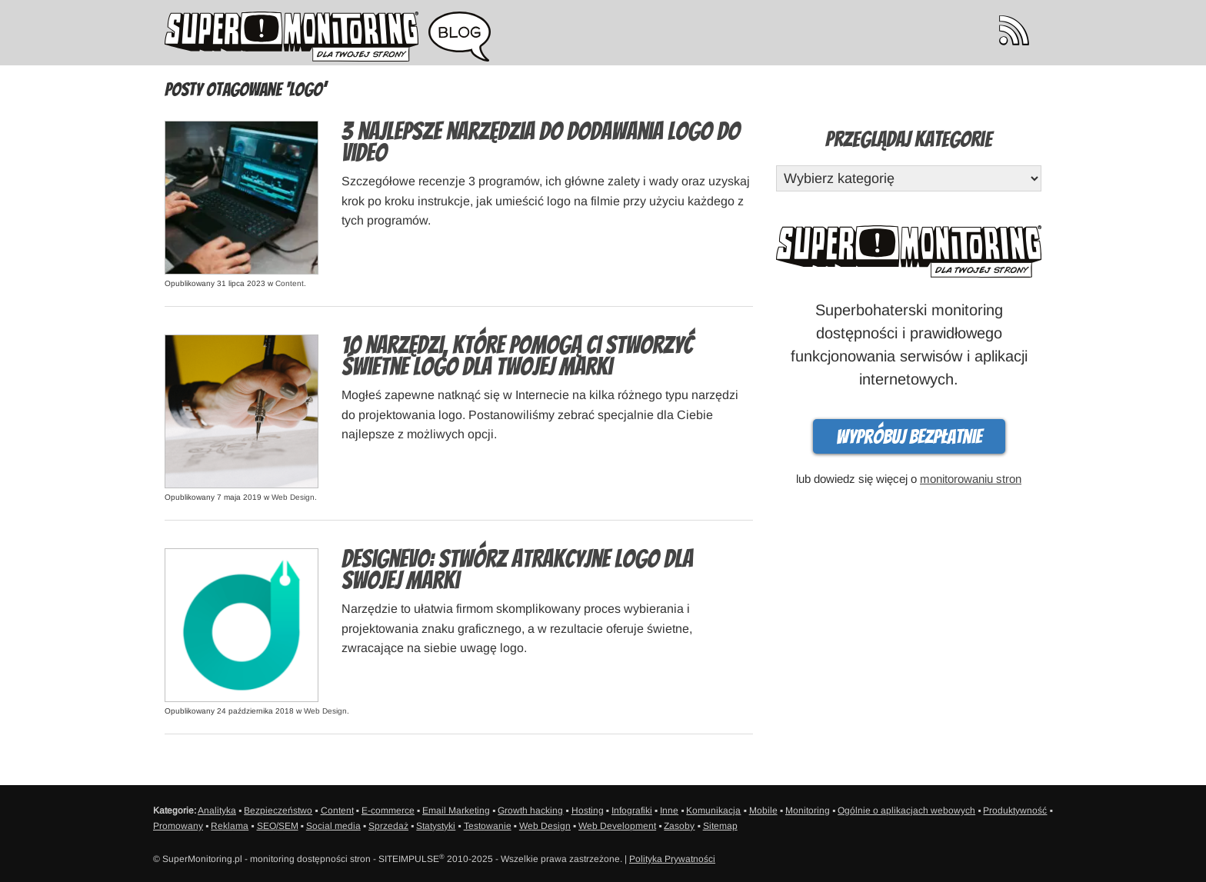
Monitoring (807, 810)
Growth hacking (530, 810)
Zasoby (679, 825)
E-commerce (388, 810)
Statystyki (435, 825)
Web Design (293, 497)
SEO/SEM (277, 825)
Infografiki (631, 810)
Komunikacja (713, 810)
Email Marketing (456, 810)
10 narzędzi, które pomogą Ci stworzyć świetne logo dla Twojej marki (517, 356)
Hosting (587, 810)
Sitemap (720, 825)
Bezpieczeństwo (278, 810)
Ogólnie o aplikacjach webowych (906, 810)
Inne (669, 810)
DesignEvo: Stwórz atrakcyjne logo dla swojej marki (517, 570)
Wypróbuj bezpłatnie (909, 437)
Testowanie (487, 825)
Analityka (217, 810)
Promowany (178, 825)
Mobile (763, 810)
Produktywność (1015, 810)
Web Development (617, 825)
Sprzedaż (388, 825)
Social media (333, 825)
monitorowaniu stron (970, 478)
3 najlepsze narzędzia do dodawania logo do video (540, 142)
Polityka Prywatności (672, 859)
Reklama (229, 825)
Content (289, 283)
